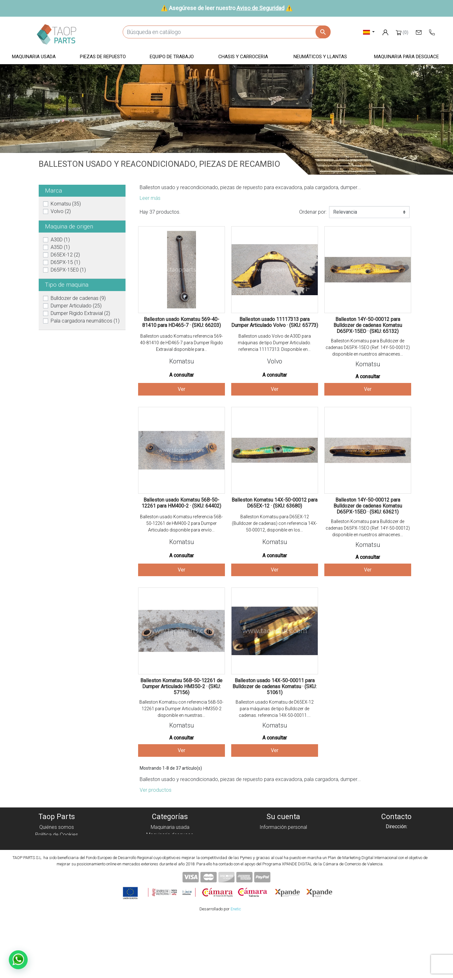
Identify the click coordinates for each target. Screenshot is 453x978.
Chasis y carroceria (170, 857)
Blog (57, 880)
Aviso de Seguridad (260, 8)
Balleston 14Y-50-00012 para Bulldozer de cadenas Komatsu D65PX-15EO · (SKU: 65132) (367, 325)
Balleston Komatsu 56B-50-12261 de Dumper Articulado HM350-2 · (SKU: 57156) (181, 686)
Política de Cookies (56, 835)
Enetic (236, 968)
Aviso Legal (57, 850)
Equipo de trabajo (169, 850)
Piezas (170, 842)
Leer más (150, 198)
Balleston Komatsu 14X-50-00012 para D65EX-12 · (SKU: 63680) (274, 503)
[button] (34, 57)
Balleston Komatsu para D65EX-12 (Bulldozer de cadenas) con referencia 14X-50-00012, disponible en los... (274, 523)
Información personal (283, 827)
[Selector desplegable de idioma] (369, 32)
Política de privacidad (57, 842)
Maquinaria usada (170, 827)
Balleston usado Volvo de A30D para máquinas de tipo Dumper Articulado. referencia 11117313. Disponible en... (274, 343)
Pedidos (283, 835)
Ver (181, 389)
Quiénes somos (56, 827)
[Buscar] (226, 31)
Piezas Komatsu (170, 872)
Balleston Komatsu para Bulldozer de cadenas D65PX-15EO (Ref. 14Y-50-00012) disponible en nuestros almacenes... (368, 347)
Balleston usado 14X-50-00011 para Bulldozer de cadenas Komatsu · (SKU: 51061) (274, 686)
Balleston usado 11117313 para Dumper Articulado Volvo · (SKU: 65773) (274, 322)
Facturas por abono (283, 842)
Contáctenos (56, 872)
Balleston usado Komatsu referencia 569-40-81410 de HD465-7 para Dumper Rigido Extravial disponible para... (181, 343)
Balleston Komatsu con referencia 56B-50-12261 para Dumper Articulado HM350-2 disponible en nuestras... (181, 709)
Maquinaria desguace (169, 835)
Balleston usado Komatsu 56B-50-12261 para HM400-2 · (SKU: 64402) (181, 503)
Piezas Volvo (169, 880)
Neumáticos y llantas (170, 865)
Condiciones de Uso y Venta (56, 857)
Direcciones (283, 850)
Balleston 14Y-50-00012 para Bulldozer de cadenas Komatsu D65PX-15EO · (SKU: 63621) (367, 506)
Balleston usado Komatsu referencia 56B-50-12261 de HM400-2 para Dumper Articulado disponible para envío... (181, 523)
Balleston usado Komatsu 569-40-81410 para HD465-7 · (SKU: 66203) (181, 322)
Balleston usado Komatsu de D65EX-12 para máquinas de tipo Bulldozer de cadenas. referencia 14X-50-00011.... (275, 709)
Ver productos (155, 790)
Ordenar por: (313, 212)
